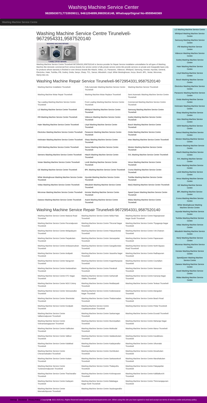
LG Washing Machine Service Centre (190, 29)
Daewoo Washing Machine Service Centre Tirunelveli (59, 200)
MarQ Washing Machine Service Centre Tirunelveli (148, 185)
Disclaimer (22, 400)
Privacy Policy (34, 400)
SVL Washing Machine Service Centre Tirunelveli (148, 155)
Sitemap (13, 400)
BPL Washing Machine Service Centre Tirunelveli (105, 170)
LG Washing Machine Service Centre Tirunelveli (57, 110)
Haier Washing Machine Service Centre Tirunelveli (58, 125)
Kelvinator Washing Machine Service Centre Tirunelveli (60, 140)
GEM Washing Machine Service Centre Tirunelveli (58, 147)
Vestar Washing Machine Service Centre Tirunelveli (59, 162)
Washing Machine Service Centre (19, 22)
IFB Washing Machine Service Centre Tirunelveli (57, 117)
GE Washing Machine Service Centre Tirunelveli (57, 170)
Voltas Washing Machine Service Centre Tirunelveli (58, 185)
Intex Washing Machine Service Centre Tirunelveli (148, 140)
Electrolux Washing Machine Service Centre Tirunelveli (60, 132)
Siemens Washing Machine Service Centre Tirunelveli (60, 155)
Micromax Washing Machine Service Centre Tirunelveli (60, 192)
